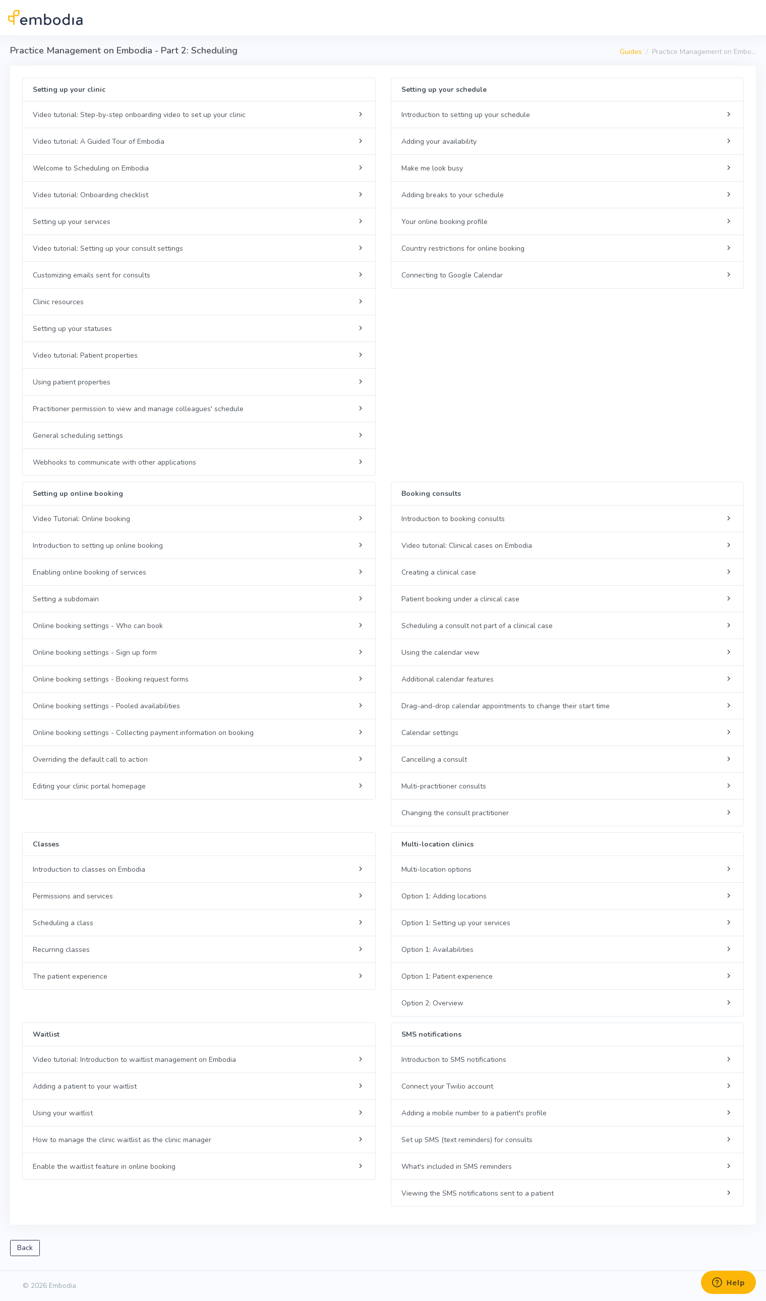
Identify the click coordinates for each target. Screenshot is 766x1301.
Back (25, 1248)
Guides (631, 51)
